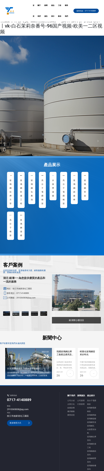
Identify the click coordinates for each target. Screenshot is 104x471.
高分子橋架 (10, 227)
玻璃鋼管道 (85, 188)
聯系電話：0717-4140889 (18, 293)
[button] (4, 313)
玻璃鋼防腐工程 (21, 191)
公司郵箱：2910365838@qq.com (21, 298)
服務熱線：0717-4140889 (86, 11)
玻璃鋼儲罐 (21, 227)
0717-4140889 (19, 400)
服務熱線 (13, 395)
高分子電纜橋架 (42, 191)
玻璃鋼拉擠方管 (10, 191)
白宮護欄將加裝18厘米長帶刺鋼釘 (23, 368)
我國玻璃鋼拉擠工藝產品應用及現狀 (64, 354)
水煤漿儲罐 (53, 188)
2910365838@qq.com (18, 409)
